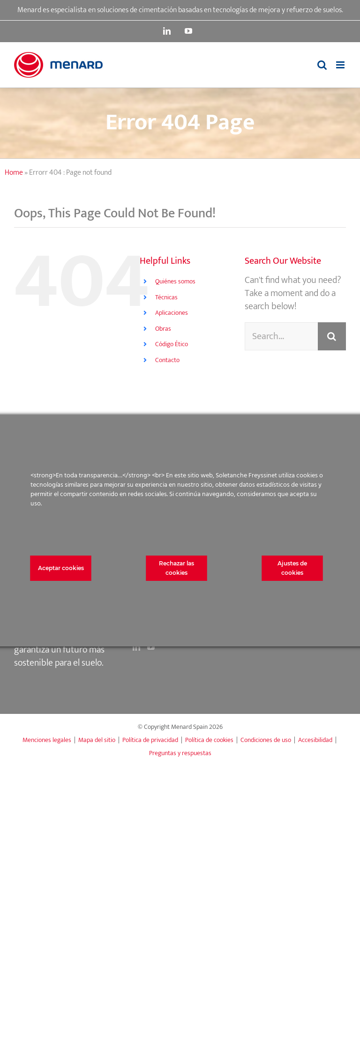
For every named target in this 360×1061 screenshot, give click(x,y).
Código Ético (171, 344)
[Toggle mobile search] (322, 65)
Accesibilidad (315, 740)
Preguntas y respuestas (180, 753)
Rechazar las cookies (176, 568)
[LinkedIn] (136, 647)
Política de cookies (209, 740)
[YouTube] (151, 647)
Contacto (167, 360)
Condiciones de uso (265, 740)
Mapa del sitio (96, 740)
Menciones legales (46, 740)
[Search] (332, 336)
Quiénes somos (175, 281)
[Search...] (281, 336)
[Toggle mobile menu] (341, 65)
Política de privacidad (150, 740)
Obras (163, 328)
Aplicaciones (171, 312)
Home (14, 172)
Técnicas (166, 297)
